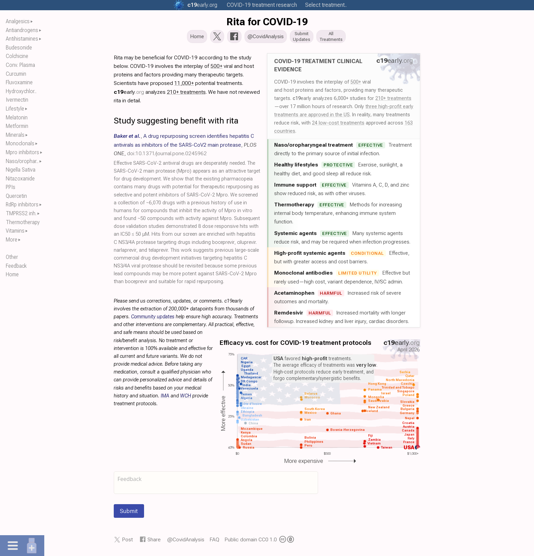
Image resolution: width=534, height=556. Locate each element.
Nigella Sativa (20, 169)
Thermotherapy (23, 222)
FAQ (214, 541)
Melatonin (17, 117)
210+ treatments (393, 100)
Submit (129, 513)
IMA (165, 398)
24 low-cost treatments (338, 125)
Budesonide (19, 47)
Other (12, 257)
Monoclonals (20, 143)
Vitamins (15, 231)
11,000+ (184, 85)
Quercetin (16, 196)
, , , (185, 146)
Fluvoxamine (19, 82)
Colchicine (17, 56)
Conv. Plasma (20, 65)
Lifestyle (15, 108)
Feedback (16, 266)
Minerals (15, 135)
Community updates (152, 319)
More (11, 239)
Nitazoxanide (20, 178)
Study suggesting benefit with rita (176, 123)
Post (127, 541)
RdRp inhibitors (22, 204)
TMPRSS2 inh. (21, 213)
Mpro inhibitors (22, 152)
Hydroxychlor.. (21, 91)
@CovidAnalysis (185, 541)
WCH (185, 398)
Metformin (17, 126)
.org (202, 5)
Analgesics (18, 21)
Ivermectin (17, 100)
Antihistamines (22, 38)
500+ (355, 84)
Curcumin (16, 74)
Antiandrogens (22, 30)
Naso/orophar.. (22, 161)
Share (154, 541)
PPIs (10, 187)
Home (12, 274)
